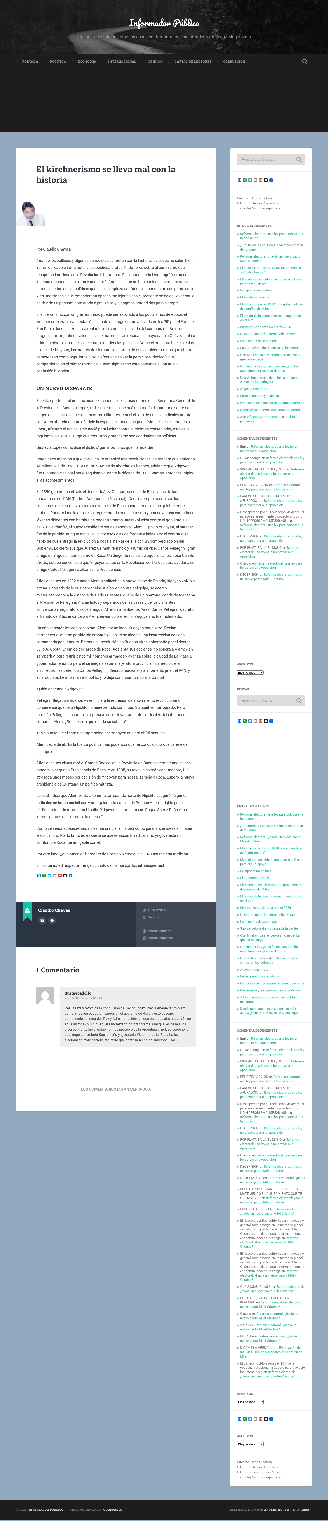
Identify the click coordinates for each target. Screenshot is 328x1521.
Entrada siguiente (160, 939)
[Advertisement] (164, 103)
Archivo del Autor (42, 921)
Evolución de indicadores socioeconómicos (272, 404)
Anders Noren (276, 1510)
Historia (153, 918)
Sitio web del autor (52, 921)
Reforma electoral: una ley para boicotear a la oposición (268, 450)
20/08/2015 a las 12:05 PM (84, 1000)
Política (58, 63)
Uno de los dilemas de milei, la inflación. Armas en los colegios (269, 381)
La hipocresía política (256, 292)
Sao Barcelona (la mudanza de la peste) (269, 349)
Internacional (122, 63)
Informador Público (164, 23)
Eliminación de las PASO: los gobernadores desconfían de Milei (271, 1353)
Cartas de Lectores (193, 63)
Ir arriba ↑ (302, 1510)
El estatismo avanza (255, 298)
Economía (87, 63)
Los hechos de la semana (258, 342)
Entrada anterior (159, 932)
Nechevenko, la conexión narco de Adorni (270, 411)
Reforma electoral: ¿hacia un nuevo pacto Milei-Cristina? (270, 578)
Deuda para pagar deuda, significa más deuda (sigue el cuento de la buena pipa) (269, 1012)
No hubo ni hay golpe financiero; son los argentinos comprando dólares (269, 369)
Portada (30, 63)
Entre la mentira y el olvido (259, 397)
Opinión (155, 63)
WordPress (112, 1510)
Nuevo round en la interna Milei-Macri (267, 335)
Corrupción (234, 63)
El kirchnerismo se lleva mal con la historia (110, 175)
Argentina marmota (254, 390)
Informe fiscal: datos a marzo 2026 (265, 328)
